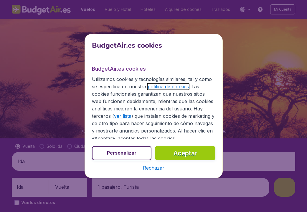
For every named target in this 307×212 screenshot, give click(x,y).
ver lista (122, 116)
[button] (153, 168)
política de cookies (168, 87)
